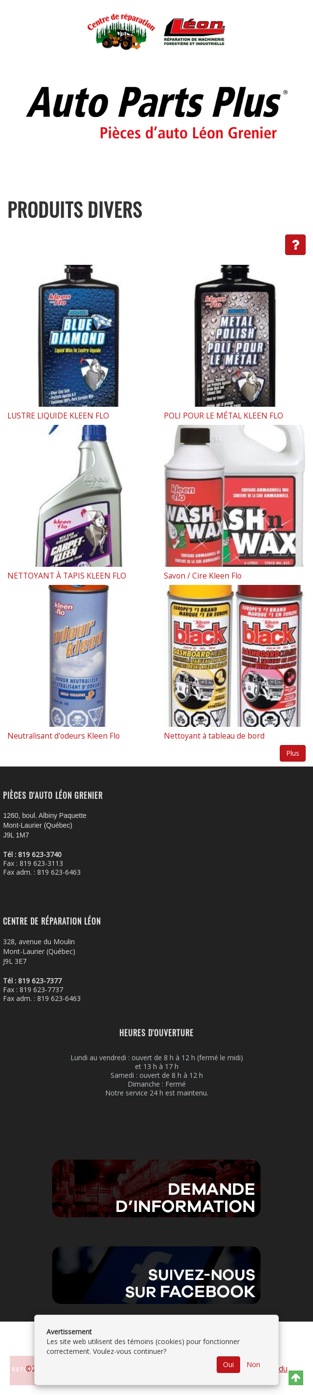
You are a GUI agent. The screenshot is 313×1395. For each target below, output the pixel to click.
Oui (228, 1364)
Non (253, 1364)
